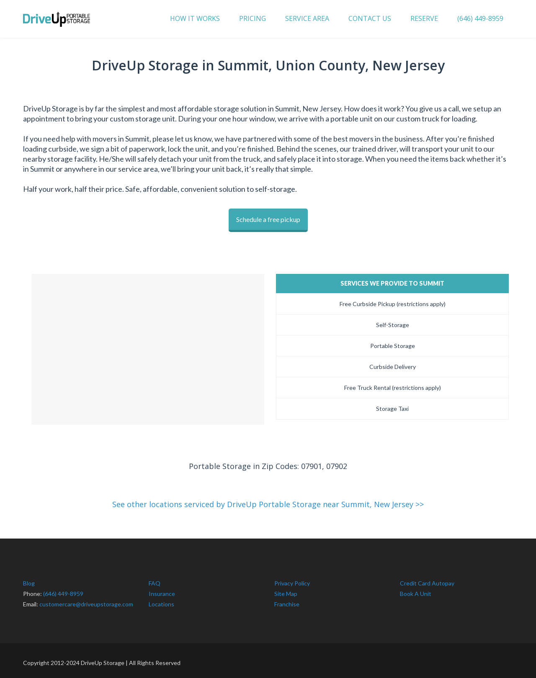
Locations (161, 599)
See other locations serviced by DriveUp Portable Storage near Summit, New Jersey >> (268, 500)
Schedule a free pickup (268, 219)
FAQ (154, 579)
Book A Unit (415, 589)
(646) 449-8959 (480, 18)
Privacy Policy (292, 579)
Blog (29, 579)
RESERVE (424, 18)
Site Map (285, 589)
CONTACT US (369, 18)
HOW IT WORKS (195, 18)
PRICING (252, 18)
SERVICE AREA (307, 18)
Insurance (162, 589)
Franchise (286, 599)
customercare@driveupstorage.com (86, 599)
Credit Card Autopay (427, 579)
